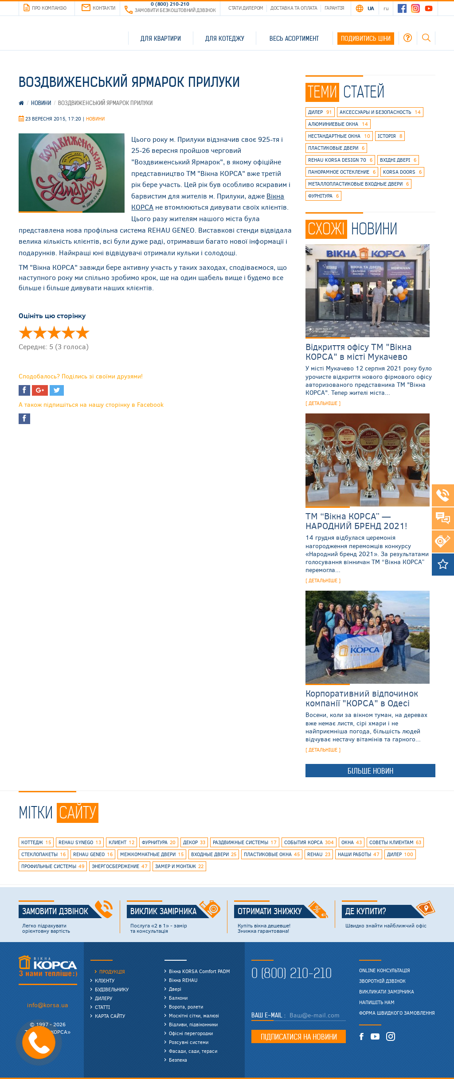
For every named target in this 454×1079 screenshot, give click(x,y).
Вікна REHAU (183, 980)
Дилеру (103, 998)
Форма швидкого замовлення (397, 1013)
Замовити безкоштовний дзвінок (170, 10)
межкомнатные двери (152, 854)
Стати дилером (245, 7)
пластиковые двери (336, 148)
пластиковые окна (272, 854)
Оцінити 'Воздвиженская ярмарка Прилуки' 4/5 (68, 332)
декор (194, 842)
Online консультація (384, 970)
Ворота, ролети (186, 1006)
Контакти (98, 7)
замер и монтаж (179, 866)
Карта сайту (110, 1016)
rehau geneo (93, 854)
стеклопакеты (43, 854)
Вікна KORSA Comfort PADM (199, 971)
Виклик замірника (175, 911)
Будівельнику (112, 989)
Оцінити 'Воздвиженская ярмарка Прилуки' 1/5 (26, 332)
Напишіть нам (377, 1002)
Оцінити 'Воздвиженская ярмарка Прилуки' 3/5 (54, 332)
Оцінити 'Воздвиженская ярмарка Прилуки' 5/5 (82, 332)
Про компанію (44, 8)
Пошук (426, 37)
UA (371, 8)
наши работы (359, 854)
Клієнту (104, 980)
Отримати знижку (283, 911)
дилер (320, 112)
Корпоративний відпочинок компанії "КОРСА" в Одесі (361, 698)
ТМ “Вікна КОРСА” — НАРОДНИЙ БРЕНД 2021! (356, 520)
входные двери (213, 854)
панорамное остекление (342, 171)
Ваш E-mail (267, 1015)
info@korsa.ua (47, 1005)
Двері (175, 989)
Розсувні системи (188, 1042)
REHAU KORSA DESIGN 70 (340, 160)
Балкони (178, 997)
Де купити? (390, 911)
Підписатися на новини (299, 1036)
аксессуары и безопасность (380, 112)
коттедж (36, 842)
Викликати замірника (386, 991)
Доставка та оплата (293, 7)
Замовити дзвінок (67, 911)
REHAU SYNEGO (80, 842)
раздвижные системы (245, 842)
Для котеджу (224, 39)
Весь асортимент (294, 39)
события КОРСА (309, 842)
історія (390, 136)
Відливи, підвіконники (193, 1024)
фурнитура (159, 842)
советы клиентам (395, 842)
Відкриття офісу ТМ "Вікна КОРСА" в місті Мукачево (358, 351)
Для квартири (161, 39)
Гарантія (335, 7)
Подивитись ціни (366, 39)
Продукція (112, 971)
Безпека (178, 1059)
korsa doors (402, 171)
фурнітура (323, 195)
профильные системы (52, 866)
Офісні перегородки (191, 1033)
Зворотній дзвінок (382, 981)
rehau (318, 854)
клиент (121, 842)
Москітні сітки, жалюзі (194, 1015)
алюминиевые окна (338, 124)
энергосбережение (120, 866)
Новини (95, 118)
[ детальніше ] (322, 403)
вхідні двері (398, 160)
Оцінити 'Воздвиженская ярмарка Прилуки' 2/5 (40, 332)
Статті (102, 1007)
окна (351, 842)
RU (386, 8)
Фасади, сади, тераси (193, 1051)
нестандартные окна (339, 136)
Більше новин (370, 771)
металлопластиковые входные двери (358, 183)
